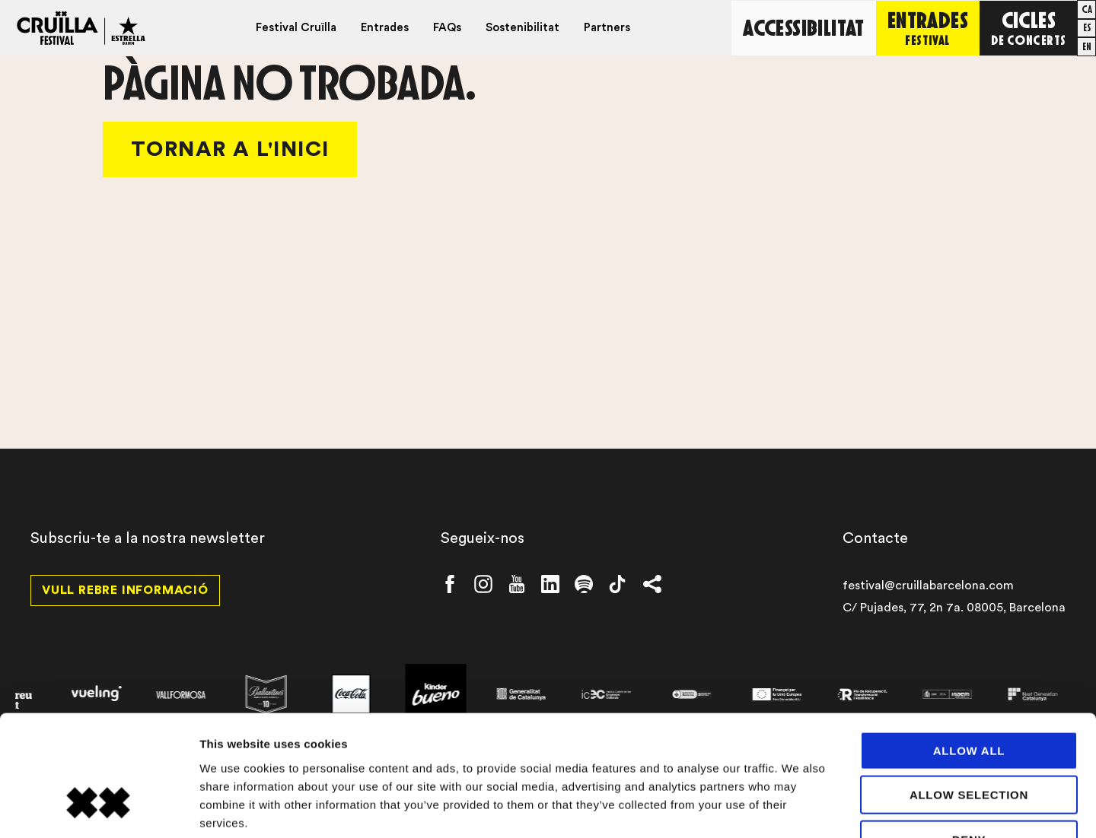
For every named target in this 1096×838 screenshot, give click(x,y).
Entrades (385, 27)
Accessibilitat (804, 27)
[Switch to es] (1087, 27)
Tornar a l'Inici (230, 149)
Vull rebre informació (125, 590)
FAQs (448, 27)
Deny (969, 741)
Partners (608, 27)
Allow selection (969, 696)
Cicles (1029, 26)
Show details (798, 807)
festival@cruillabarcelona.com (928, 585)
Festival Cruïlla (296, 27)
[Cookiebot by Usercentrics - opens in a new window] (98, 808)
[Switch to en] (1087, 46)
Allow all (969, 652)
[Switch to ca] (1087, 9)
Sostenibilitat (523, 27)
